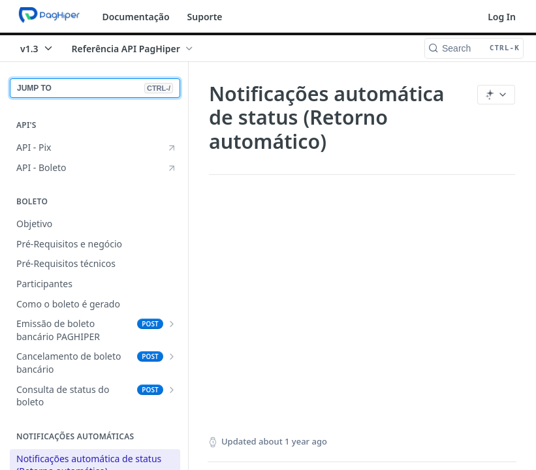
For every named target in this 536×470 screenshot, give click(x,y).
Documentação (135, 16)
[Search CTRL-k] (474, 48)
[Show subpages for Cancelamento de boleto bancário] (171, 356)
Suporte (205, 16)
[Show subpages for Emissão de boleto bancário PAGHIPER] (171, 324)
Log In (502, 16)
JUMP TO (95, 88)
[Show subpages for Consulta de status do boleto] (171, 389)
